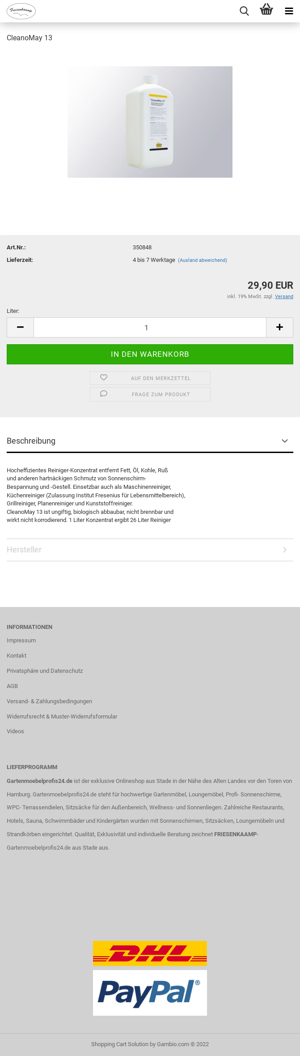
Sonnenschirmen (181, 820)
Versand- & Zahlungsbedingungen (49, 701)
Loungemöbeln (255, 820)
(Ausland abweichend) (202, 260)
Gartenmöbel (169, 794)
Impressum (21, 640)
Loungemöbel (206, 794)
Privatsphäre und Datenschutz (45, 670)
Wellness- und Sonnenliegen (185, 807)
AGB (12, 686)
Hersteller (24, 549)
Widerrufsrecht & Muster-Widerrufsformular (62, 716)
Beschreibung (31, 440)
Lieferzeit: (20, 260)
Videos (15, 731)
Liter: (13, 311)
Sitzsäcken (219, 820)
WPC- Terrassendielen (35, 807)
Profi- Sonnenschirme (253, 794)
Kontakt (16, 655)
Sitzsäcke (78, 807)
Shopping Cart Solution (119, 1044)
